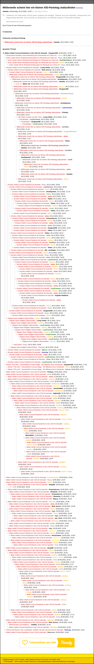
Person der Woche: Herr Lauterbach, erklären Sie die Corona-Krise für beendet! (34, 630)
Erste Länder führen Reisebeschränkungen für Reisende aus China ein (31, 58)
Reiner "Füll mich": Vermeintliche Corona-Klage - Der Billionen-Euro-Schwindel (34, 364)
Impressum (33, 661)
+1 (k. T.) (18, 84)
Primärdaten (24, 119)
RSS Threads (18, 661)
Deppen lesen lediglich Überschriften (21, 318)
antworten (8, 32)
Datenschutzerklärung (58, 661)
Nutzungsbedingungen (44, 661)
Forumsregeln (70, 661)
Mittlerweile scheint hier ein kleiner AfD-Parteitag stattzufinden (31, 75)
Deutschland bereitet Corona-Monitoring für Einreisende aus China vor (31, 55)
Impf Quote (18, 344)
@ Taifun (45, 11)
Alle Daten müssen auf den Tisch (30, 117)
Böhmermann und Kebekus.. (19, 625)
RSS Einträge (7, 661)
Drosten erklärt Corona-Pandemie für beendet (22, 67)
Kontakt (26, 661)
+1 (10, 487)
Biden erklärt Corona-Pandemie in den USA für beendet (26, 53)
